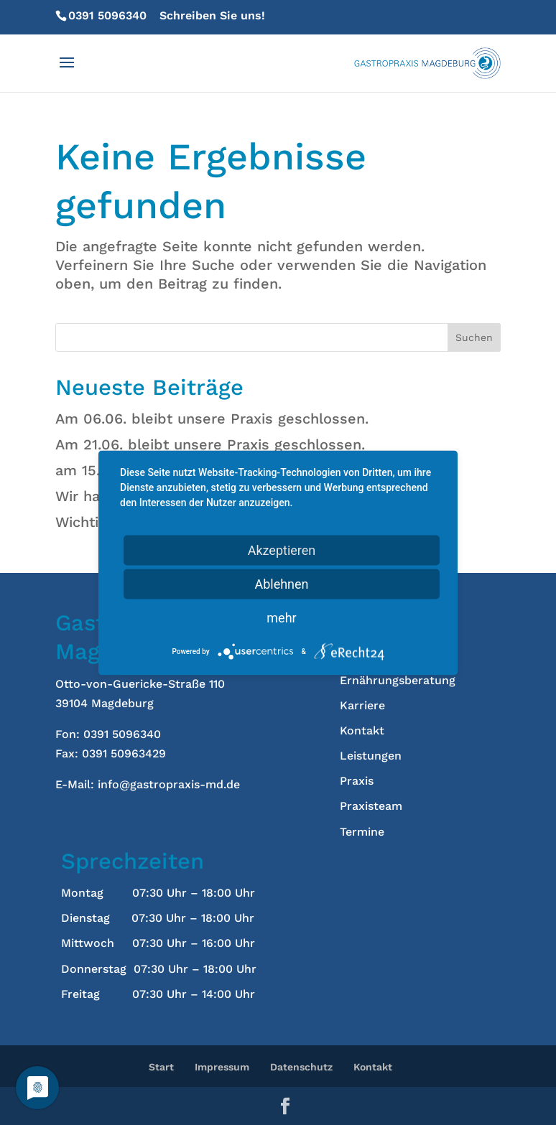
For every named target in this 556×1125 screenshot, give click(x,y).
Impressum (222, 1067)
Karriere (362, 705)
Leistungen (371, 755)
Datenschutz (301, 1067)
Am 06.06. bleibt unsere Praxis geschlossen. (212, 418)
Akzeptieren (282, 549)
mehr (281, 617)
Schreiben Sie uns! (212, 15)
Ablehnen (281, 583)
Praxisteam (371, 806)
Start (161, 1067)
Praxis (357, 781)
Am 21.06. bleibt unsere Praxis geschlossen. (210, 444)
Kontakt (362, 730)
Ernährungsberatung (397, 680)
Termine (362, 832)
